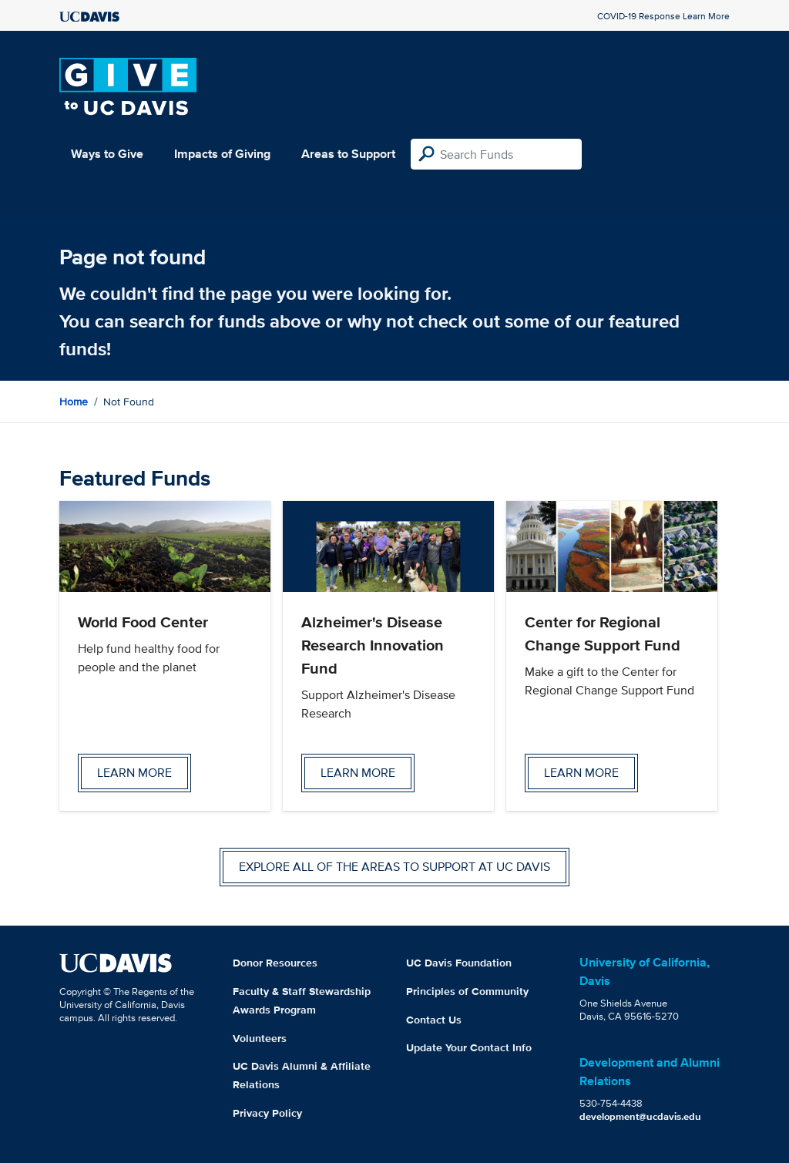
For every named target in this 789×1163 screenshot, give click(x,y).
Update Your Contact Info (469, 1047)
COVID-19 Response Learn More (663, 15)
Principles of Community (467, 991)
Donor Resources (275, 962)
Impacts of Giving (222, 154)
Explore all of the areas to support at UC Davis (394, 867)
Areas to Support (348, 154)
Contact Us (434, 1019)
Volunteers (260, 1038)
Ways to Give (107, 154)
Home (73, 401)
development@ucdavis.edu (640, 1116)
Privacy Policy (267, 1113)
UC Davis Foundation (459, 962)
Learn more (134, 772)
